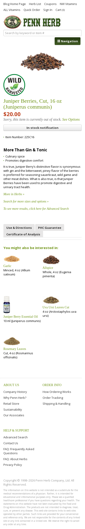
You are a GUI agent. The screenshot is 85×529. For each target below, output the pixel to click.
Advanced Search (15, 437)
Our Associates (13, 415)
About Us (11, 385)
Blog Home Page (14, 3)
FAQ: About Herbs (15, 459)
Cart (60, 10)
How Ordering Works (57, 392)
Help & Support (16, 430)
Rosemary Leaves (14, 349)
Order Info (52, 385)
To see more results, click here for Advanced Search (36, 208)
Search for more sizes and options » (26, 201)
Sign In (47, 9)
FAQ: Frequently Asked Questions (18, 451)
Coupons (50, 3)
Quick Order (32, 9)
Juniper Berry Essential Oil (20, 316)
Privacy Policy (12, 465)
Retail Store (11, 404)
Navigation (67, 41)
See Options (71, 119)
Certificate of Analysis (23, 234)
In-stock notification (42, 128)
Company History (15, 392)
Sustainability (12, 409)
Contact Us (10, 443)
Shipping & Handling (56, 404)
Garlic (7, 266)
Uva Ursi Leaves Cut (56, 307)
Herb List (35, 3)
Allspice (48, 267)
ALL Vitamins (11, 9)
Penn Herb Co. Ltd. (32, 22)
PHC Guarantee (49, 228)
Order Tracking (53, 398)
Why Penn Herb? (14, 398)
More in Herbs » (13, 194)
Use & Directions (19, 228)
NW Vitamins (68, 3)
